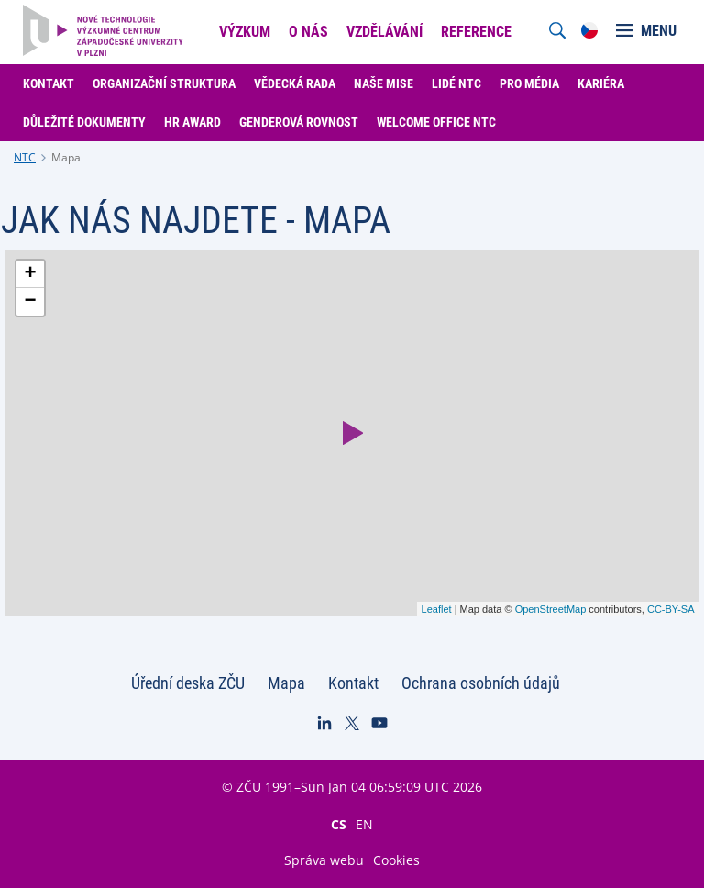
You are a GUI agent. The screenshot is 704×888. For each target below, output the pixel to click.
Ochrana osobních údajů (481, 683)
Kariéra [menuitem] (601, 83)
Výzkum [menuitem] (244, 31)
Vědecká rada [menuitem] (295, 83)
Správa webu (324, 860)
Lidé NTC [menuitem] (456, 83)
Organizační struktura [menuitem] (164, 83)
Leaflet (437, 609)
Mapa (66, 157)
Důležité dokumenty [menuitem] (84, 122)
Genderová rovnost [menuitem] (298, 122)
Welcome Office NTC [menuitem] (436, 122)
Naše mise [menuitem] (383, 83)
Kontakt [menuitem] (48, 83)
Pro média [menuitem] (529, 83)
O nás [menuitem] (308, 31)
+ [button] (30, 274)
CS (338, 824)
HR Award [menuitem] (192, 122)
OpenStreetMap (551, 609)
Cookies (396, 860)
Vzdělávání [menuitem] (384, 31)
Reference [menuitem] (476, 31)
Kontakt (353, 683)
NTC (25, 157)
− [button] (30, 302)
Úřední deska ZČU (188, 683)
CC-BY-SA (671, 609)
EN (364, 824)
